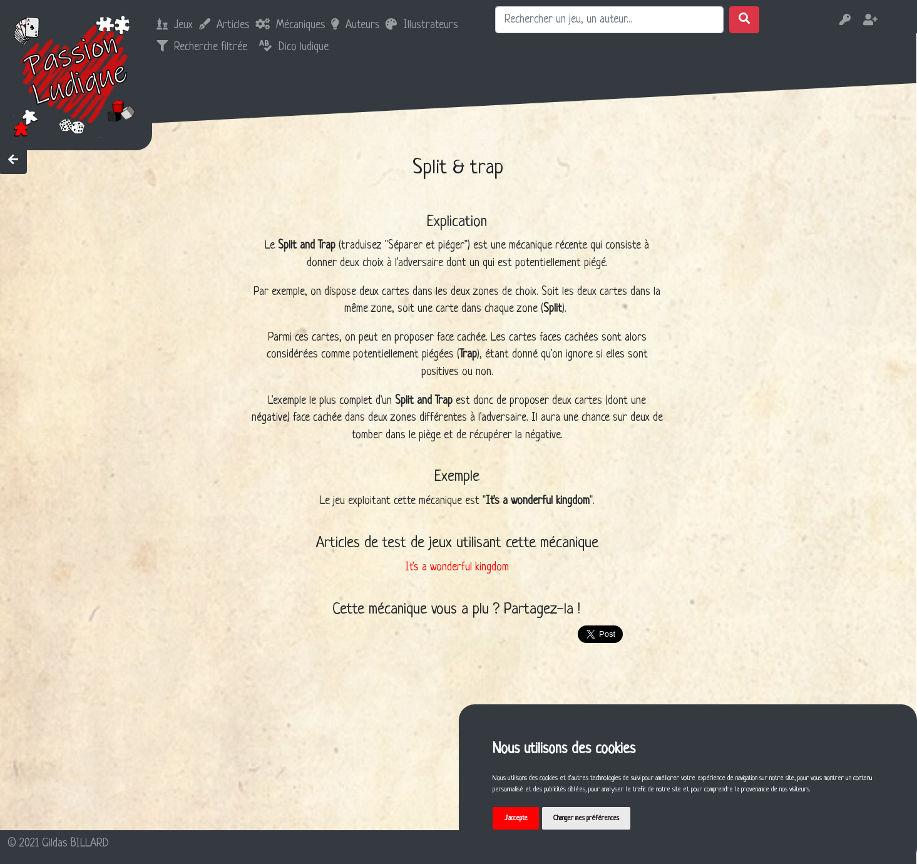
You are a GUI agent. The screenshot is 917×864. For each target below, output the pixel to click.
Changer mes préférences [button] (586, 818)
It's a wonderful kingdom (457, 567)
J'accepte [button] (516, 818)
